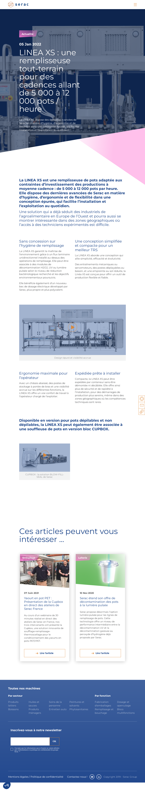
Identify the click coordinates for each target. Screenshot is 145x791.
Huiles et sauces (34, 712)
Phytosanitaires (78, 717)
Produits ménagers (35, 719)
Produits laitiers (13, 712)
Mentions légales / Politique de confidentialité (35, 785)
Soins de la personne (55, 712)
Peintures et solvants (76, 712)
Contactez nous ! (77, 785)
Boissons (13, 717)
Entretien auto (57, 717)
